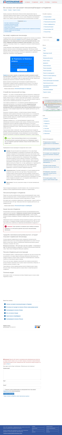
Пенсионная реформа (48, 89)
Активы (45, 126)
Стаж (44, 50)
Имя (4, 380)
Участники (46, 128)
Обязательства (47, 131)
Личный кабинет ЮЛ (48, 29)
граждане (19, 39)
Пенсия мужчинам (47, 70)
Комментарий (6, 368)
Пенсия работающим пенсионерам (51, 80)
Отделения (35, 2)
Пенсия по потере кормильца (49, 75)
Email (4, 385)
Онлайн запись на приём (49, 19)
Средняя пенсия (49, 426)
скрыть (25, 21)
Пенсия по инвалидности (48, 73)
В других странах (16, 9)
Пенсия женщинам (47, 68)
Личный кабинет (47, 16)
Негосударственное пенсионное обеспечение (50, 86)
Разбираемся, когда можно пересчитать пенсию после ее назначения (49, 173)
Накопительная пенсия (48, 83)
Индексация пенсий (47, 53)
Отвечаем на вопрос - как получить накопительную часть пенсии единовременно (51, 161)
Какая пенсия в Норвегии (9, 27)
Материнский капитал (48, 58)
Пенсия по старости (47, 78)
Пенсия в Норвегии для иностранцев (12, 30)
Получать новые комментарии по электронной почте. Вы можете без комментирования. (19, 390)
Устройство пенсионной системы (11, 24)
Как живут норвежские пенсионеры (11, 22)
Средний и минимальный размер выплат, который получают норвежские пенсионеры (22, 28)
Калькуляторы (47, 31)
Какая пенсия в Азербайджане (13, 316)
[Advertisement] (22, 344)
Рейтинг (45, 118)
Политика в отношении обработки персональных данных (12, 433)
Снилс (44, 48)
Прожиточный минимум (50, 428)
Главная (5, 9)
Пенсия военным (47, 65)
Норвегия (5, 75)
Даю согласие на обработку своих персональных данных (16, 396)
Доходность (46, 121)
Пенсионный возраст (48, 26)
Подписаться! (22, 70)
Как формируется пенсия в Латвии (14, 310)
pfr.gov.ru (9, 363)
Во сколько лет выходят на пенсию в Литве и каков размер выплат (22, 307)
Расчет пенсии (46, 60)
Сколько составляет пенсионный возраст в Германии (19, 304)
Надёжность (46, 123)
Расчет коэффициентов (49, 24)
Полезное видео (7, 31)
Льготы (44, 55)
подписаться (6, 391)
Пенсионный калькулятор (49, 21)
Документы (45, 63)
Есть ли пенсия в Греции (12, 313)
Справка (47, 2)
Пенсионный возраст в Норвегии (11, 25)
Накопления (46, 133)
